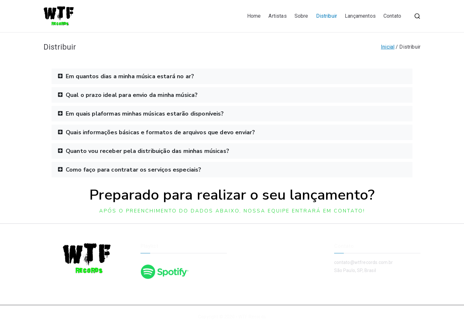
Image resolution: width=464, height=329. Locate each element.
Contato (392, 16)
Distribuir (326, 16)
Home (254, 16)
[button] (232, 76)
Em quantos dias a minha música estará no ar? (130, 76)
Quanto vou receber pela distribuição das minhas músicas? (147, 151)
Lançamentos (360, 16)
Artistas (277, 16)
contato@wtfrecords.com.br (363, 262)
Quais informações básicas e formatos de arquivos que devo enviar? (160, 132)
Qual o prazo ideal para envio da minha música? (132, 95)
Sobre (301, 16)
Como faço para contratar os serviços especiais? (133, 170)
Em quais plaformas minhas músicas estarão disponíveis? (145, 114)
